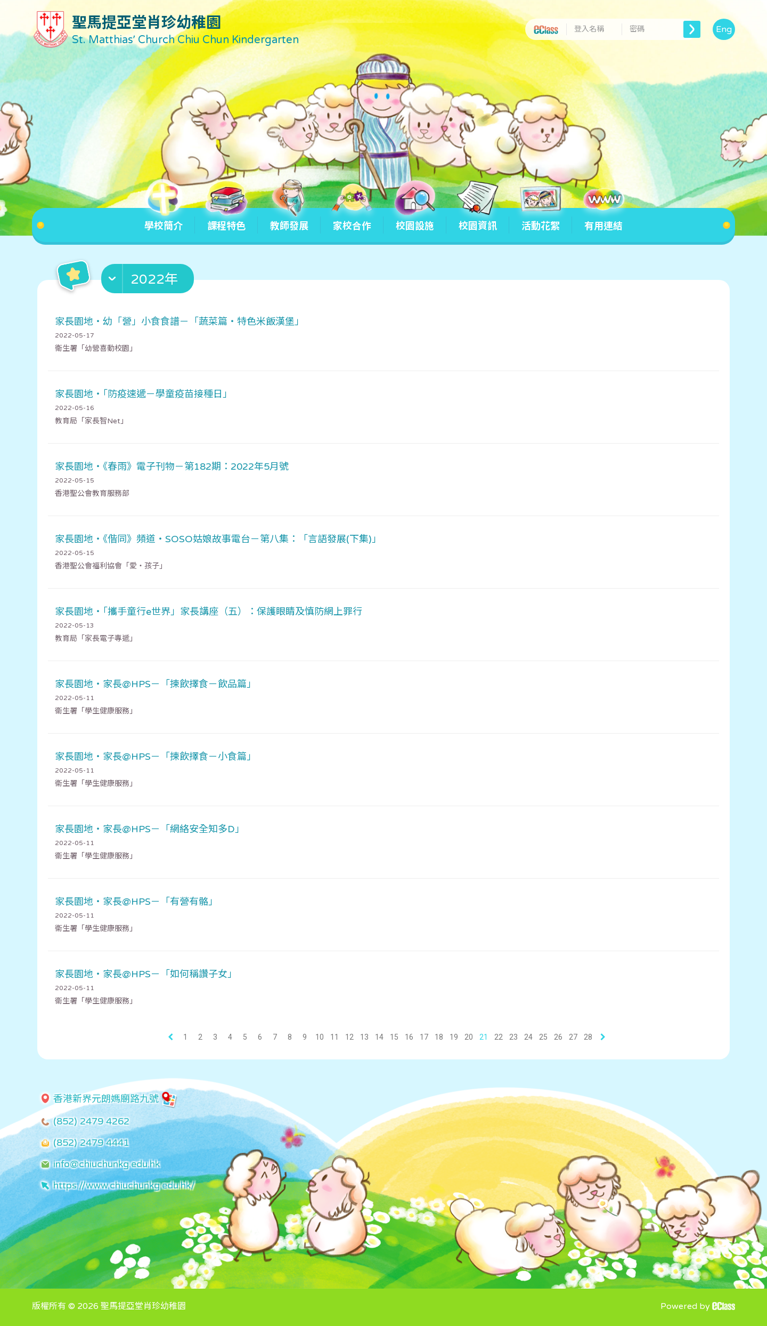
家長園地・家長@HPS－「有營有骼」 (136, 901)
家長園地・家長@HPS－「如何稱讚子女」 (146, 974)
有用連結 (603, 220)
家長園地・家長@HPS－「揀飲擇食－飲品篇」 (155, 684)
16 (409, 1037)
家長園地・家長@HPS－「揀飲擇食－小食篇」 (155, 756)
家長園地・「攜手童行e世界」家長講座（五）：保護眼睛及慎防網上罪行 (208, 611)
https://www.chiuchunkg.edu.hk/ (124, 1185)
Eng (724, 29)
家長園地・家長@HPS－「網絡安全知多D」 (149, 829)
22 (498, 1037)
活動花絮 (540, 220)
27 (573, 1037)
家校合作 (352, 220)
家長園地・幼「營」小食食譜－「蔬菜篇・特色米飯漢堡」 (179, 321)
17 (424, 1037)
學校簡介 (163, 220)
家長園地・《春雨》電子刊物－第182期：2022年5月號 (172, 466)
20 (468, 1037)
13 (364, 1037)
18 (439, 1037)
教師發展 (289, 220)
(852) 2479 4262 (91, 1121)
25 (543, 1037)
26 (558, 1037)
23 (513, 1037)
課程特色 (226, 220)
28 (588, 1037)
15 (394, 1037)
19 (454, 1037)
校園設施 (415, 220)
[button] (149, 281)
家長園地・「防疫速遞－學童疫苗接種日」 (143, 394)
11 (334, 1037)
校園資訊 (477, 220)
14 (379, 1037)
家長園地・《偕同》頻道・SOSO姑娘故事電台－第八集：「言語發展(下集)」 (218, 539)
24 (528, 1037)
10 (319, 1037)
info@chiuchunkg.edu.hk (106, 1164)
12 (349, 1037)
